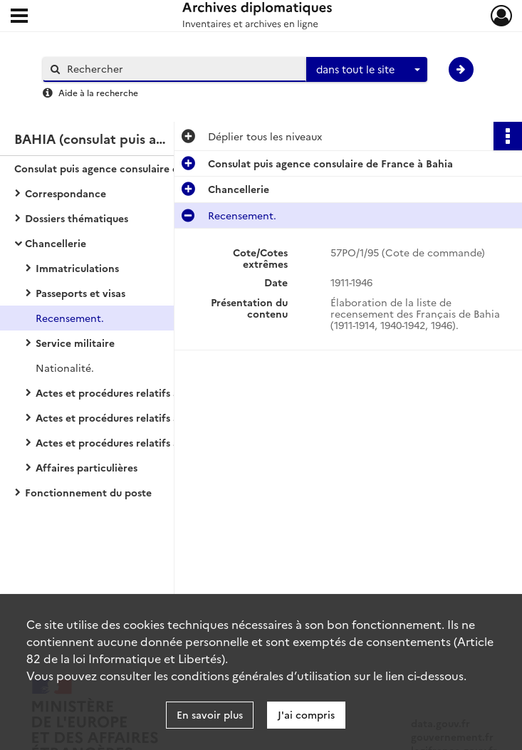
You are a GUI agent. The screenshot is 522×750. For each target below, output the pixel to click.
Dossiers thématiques (76, 218)
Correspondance (65, 193)
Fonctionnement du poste (88, 492)
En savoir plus (210, 714)
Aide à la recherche (98, 92)
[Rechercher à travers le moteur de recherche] (181, 68)
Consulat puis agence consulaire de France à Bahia (136, 168)
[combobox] (366, 70)
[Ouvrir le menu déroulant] (19, 17)
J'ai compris (306, 714)
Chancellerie (55, 243)
